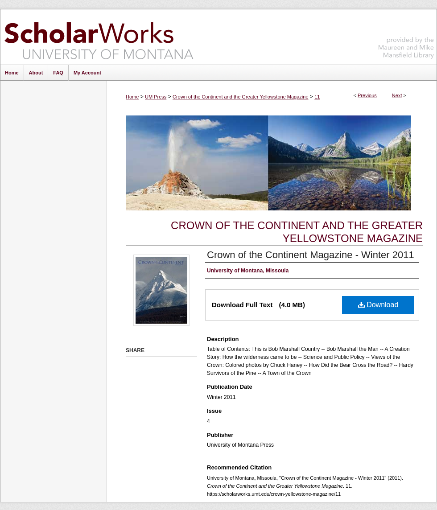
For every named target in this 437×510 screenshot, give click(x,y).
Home (132, 96)
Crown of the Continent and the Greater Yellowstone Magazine (241, 96)
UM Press (155, 96)
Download (378, 304)
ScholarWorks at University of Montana (98, 37)
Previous (367, 95)
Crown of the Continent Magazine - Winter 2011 (310, 254)
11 (317, 96)
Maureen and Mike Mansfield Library (406, 35)
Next (397, 95)
